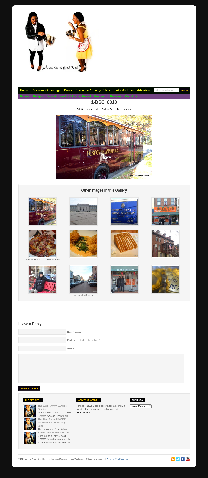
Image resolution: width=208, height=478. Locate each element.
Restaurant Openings (46, 90)
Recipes (38, 96)
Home (24, 90)
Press (68, 90)
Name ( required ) (74, 332)
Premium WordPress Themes (119, 464)
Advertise (143, 90)
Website (70, 348)
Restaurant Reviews (107, 96)
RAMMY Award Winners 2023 (54, 438)
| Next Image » (123, 109)
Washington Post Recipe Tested (69, 96)
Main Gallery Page (105, 109)
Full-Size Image (85, 109)
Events (24, 96)
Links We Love (124, 90)
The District (32, 405)
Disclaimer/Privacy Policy (92, 90)
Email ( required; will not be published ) (83, 340)
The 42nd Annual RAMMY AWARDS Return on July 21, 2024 (54, 427)
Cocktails (131, 96)
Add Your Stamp (87, 405)
